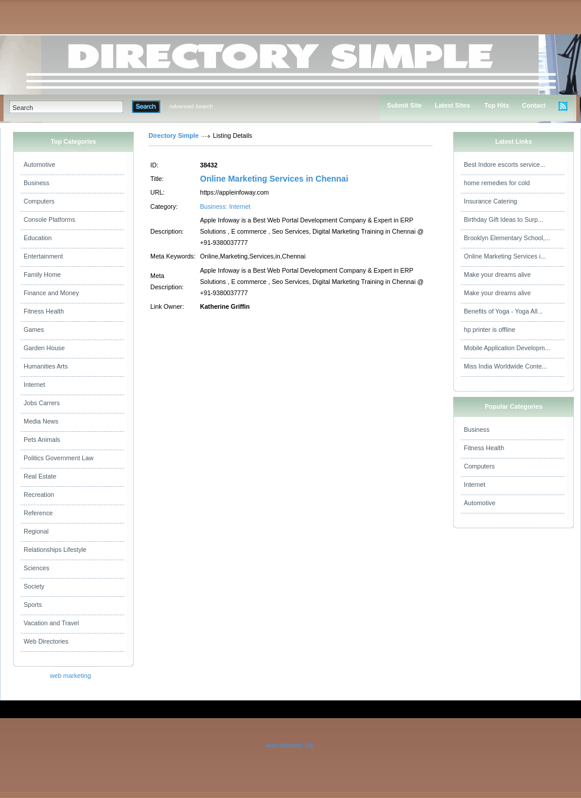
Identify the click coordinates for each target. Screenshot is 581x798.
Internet (34, 384)
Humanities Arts (46, 366)
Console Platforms (49, 219)
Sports (33, 604)
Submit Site (404, 105)
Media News (41, 421)
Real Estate (40, 476)
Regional (36, 531)
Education (37, 237)
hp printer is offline (489, 329)
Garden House (44, 347)
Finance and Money (51, 292)
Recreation (39, 494)
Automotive (39, 164)
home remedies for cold (497, 182)
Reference (38, 512)
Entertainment (43, 256)
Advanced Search (191, 106)
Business (36, 182)
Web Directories (46, 641)
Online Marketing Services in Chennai (274, 178)
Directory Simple (174, 135)
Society (34, 586)
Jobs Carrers (42, 402)
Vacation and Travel (51, 622)
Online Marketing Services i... (505, 256)
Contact (534, 105)
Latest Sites (452, 105)
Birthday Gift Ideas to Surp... (503, 219)
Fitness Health (44, 311)
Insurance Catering (490, 201)
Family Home (42, 274)
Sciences (36, 567)
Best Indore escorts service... (504, 164)
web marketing (70, 675)
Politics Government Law (58, 457)
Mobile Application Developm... (507, 347)
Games (34, 329)
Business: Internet (225, 206)
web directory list (289, 745)
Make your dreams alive (497, 274)
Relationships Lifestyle (55, 549)
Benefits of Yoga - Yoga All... (503, 311)
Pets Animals (42, 439)
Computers (39, 201)
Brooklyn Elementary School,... (507, 237)
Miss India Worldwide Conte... (505, 366)
